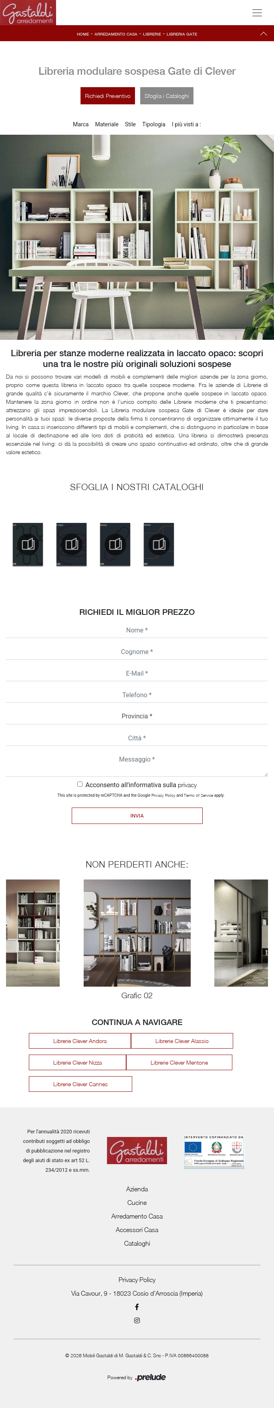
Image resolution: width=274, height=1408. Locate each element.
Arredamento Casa (116, 34)
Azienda (137, 1189)
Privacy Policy (163, 795)
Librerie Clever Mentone (179, 1062)
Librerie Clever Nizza (77, 1062)
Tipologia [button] (153, 124)
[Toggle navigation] (257, 12)
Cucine (137, 1202)
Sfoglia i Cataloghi (167, 95)
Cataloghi (137, 1243)
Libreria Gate (182, 34)
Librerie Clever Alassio (182, 1040)
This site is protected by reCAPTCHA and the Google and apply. (140, 795)
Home (83, 34)
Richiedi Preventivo (108, 95)
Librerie (152, 34)
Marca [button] (81, 124)
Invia (136, 816)
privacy (187, 784)
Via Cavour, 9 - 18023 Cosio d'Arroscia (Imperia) (137, 1293)
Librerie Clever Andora (80, 1040)
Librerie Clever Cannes (80, 1084)
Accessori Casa (137, 1229)
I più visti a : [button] (186, 124)
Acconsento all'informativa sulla (141, 785)
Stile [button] (130, 124)
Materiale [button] (106, 124)
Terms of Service (198, 795)
